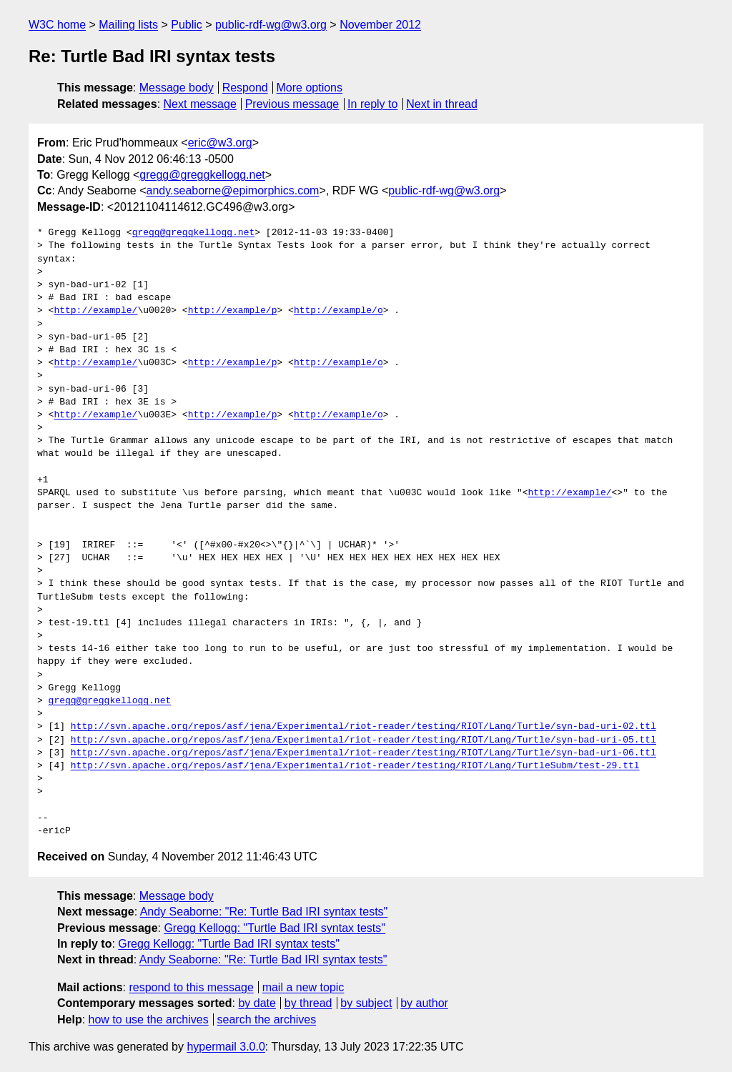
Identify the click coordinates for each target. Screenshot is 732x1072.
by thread (308, 1003)
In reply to (372, 104)
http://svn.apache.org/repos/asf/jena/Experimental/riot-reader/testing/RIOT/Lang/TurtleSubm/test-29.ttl (355, 766)
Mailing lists (128, 25)
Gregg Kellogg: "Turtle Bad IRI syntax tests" (274, 928)
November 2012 (380, 25)
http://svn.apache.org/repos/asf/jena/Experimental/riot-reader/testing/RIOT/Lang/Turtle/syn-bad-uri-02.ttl (363, 726)
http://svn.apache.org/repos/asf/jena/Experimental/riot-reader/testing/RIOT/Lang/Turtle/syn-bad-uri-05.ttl (363, 740)
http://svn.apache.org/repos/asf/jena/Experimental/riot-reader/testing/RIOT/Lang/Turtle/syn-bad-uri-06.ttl (363, 753)
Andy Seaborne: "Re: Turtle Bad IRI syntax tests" (264, 911)
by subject (366, 1003)
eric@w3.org (220, 143)
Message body (176, 87)
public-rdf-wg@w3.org (271, 25)
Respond (245, 87)
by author (424, 1003)
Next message (200, 104)
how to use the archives (149, 1019)
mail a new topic (303, 987)
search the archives (267, 1019)
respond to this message (191, 987)
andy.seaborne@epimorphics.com (233, 190)
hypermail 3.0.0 (225, 1047)
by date (256, 1003)
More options (310, 87)
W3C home (57, 25)
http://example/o (338, 310)
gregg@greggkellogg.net (201, 175)
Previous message (292, 104)
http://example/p (232, 310)
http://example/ (95, 310)
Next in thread (442, 104)
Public (186, 25)
